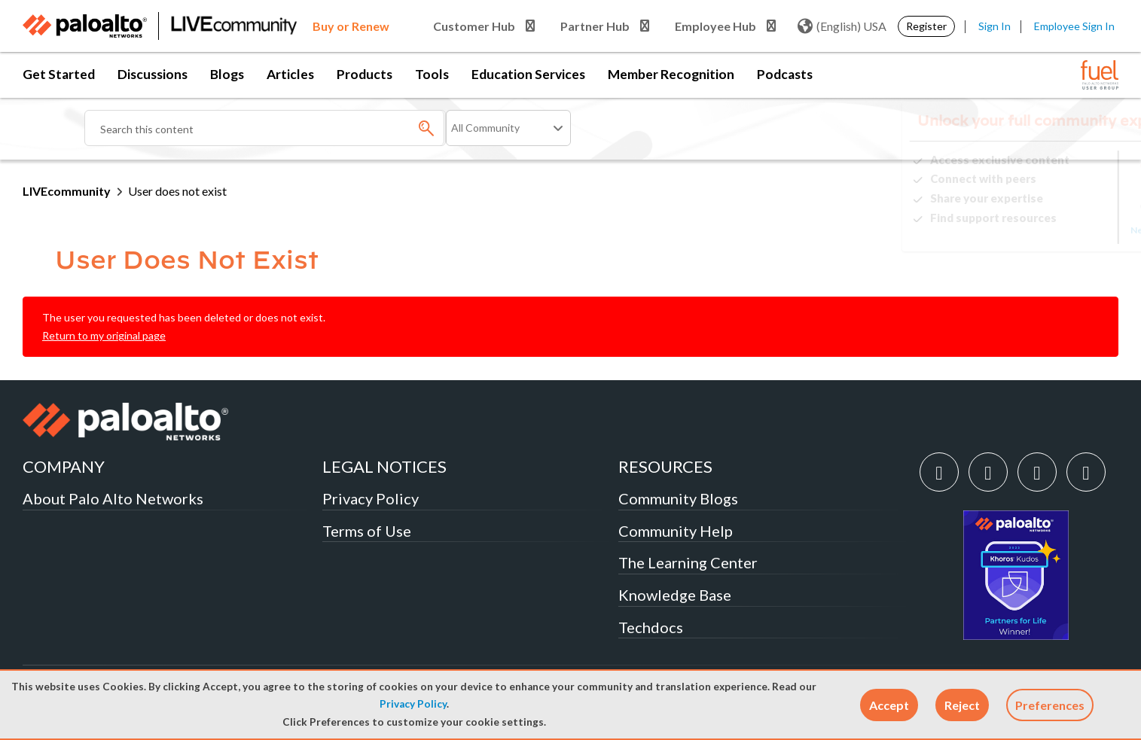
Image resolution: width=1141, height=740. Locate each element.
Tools (432, 74)
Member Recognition (671, 74)
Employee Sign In (1074, 26)
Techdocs (650, 627)
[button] (889, 705)
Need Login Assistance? (1050, 230)
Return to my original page (104, 335)
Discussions (152, 74)
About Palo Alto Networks (113, 498)
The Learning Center (688, 562)
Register (926, 26)
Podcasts (785, 74)
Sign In (994, 26)
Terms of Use (366, 531)
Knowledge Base (674, 595)
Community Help (675, 531)
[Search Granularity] (508, 128)
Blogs (227, 74)
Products (364, 74)
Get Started (59, 74)
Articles (290, 74)
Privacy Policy (413, 704)
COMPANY (64, 466)
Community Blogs (678, 498)
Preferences (1050, 705)
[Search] (265, 128)
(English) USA (842, 26)
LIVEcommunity (67, 191)
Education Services (528, 74)
